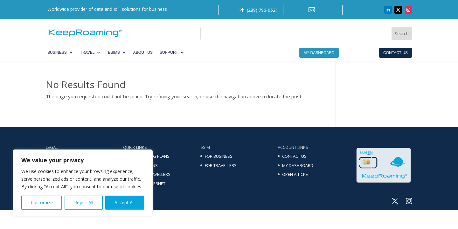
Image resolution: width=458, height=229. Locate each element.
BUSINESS (57, 52)
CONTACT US (294, 156)
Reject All (83, 202)
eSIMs (114, 52)
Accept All (124, 202)
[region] (83, 182)
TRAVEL (87, 52)
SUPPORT (169, 52)
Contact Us (395, 53)
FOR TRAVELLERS (221, 165)
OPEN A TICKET (296, 174)
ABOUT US (143, 52)
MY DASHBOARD (297, 165)
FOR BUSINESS (218, 156)
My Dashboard (318, 53)
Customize (42, 202)
